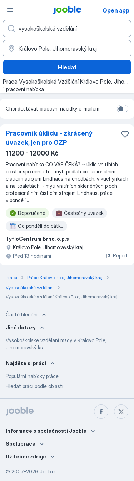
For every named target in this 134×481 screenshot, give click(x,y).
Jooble (47, 471)
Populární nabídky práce (32, 376)
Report (116, 255)
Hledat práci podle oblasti (34, 386)
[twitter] (121, 411)
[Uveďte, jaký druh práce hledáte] (67, 28)
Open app (116, 10)
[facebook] (101, 411)
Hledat (67, 67)
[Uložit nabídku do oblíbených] (125, 134)
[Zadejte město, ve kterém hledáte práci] (67, 48)
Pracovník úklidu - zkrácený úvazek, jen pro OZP (49, 137)
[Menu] (10, 10)
